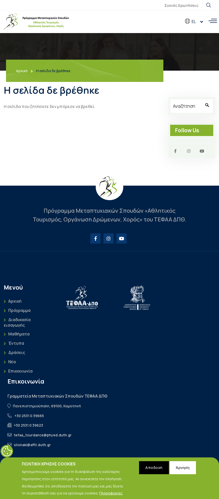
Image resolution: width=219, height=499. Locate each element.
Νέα (12, 361)
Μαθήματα (19, 334)
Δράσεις (16, 352)
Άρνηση (183, 471)
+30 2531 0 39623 (28, 425)
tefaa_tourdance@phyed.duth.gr (43, 435)
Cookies (7, 455)
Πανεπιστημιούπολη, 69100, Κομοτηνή (47, 406)
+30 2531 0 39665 (29, 415)
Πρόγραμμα (19, 310)
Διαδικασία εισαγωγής (17, 322)
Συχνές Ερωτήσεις (181, 5)
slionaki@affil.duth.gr (32, 444)
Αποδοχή (154, 471)
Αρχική (22, 71)
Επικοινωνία (20, 371)
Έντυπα (16, 343)
